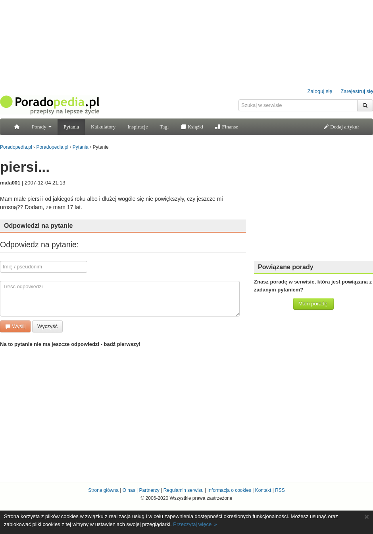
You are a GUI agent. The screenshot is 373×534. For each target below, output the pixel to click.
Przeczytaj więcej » (195, 524)
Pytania (71, 127)
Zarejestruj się (356, 91)
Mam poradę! (313, 304)
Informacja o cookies (229, 490)
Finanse (226, 127)
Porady (42, 127)
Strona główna (103, 490)
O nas (129, 490)
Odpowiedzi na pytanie (38, 225)
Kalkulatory (103, 127)
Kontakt (263, 490)
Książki (192, 127)
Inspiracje (137, 127)
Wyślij (15, 326)
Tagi (164, 127)
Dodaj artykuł (341, 127)
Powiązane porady (285, 267)
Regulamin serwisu (183, 490)
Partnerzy (149, 490)
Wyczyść (47, 326)
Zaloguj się (320, 91)
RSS (280, 490)
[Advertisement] (313, 204)
